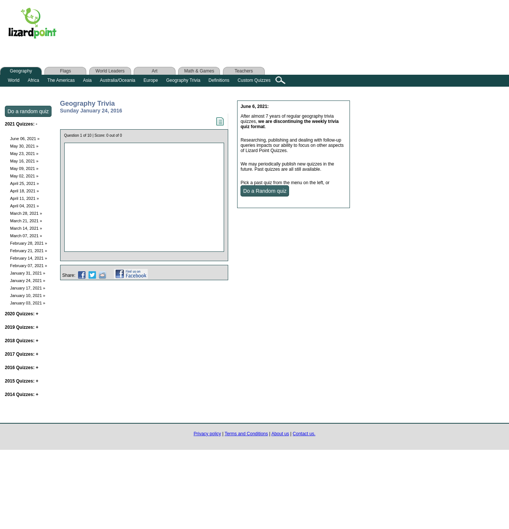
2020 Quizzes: (21, 313)
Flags (65, 71)
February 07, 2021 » (28, 265)
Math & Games (199, 71)
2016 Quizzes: (21, 367)
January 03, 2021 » (27, 303)
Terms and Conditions (246, 433)
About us (280, 433)
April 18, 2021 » (24, 191)
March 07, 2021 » (26, 235)
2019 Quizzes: (21, 327)
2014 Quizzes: (21, 394)
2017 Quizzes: (21, 354)
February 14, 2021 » (28, 258)
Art (154, 71)
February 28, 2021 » (28, 243)
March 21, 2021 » (26, 221)
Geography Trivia (183, 80)
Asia (87, 80)
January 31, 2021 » (27, 273)
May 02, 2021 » (24, 176)
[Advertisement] (212, 25)
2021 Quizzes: (21, 124)
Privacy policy (207, 433)
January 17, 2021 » (27, 288)
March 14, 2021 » (26, 228)
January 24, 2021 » (27, 280)
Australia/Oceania (118, 80)
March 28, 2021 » (26, 213)
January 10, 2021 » (27, 295)
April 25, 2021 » (24, 183)
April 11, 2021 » (24, 198)
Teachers (244, 71)
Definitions (218, 80)
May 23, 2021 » (24, 153)
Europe (150, 80)
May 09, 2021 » (24, 168)
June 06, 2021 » (25, 138)
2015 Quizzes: (21, 381)
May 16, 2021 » (24, 161)
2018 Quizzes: (21, 340)
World (13, 80)
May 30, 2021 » (24, 146)
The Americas (61, 80)
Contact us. (304, 433)
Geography (21, 71)
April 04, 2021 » (24, 206)
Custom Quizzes (254, 80)
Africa (33, 80)
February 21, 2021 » (28, 250)
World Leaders (110, 71)
